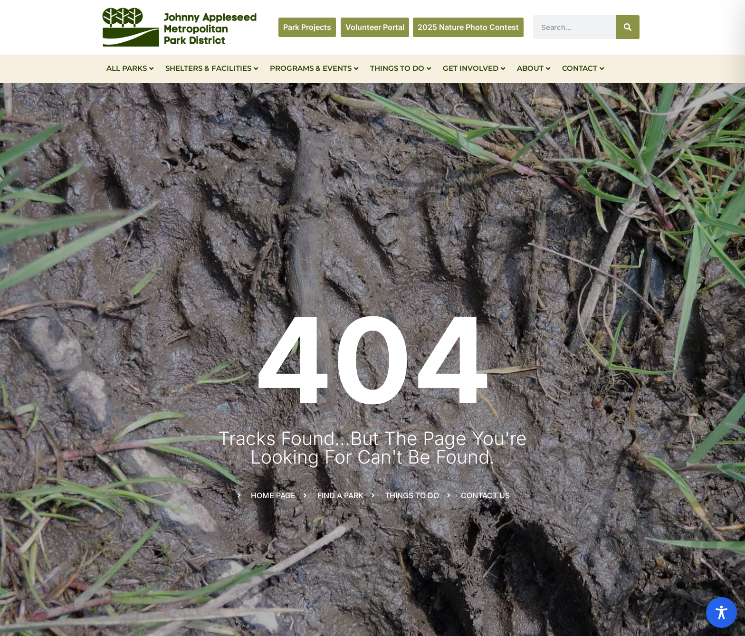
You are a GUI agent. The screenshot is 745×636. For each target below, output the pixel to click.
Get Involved (474, 68)
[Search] (628, 27)
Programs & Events (314, 68)
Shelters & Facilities (211, 68)
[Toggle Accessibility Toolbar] (721, 612)
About (533, 68)
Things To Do (400, 68)
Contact (583, 68)
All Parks (129, 68)
